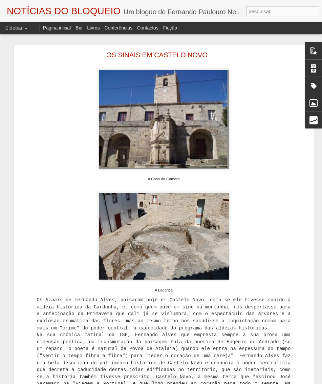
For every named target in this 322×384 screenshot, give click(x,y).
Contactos (147, 28)
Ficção (170, 28)
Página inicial (57, 28)
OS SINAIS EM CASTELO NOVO (157, 55)
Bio (79, 28)
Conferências (118, 28)
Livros (93, 28)
